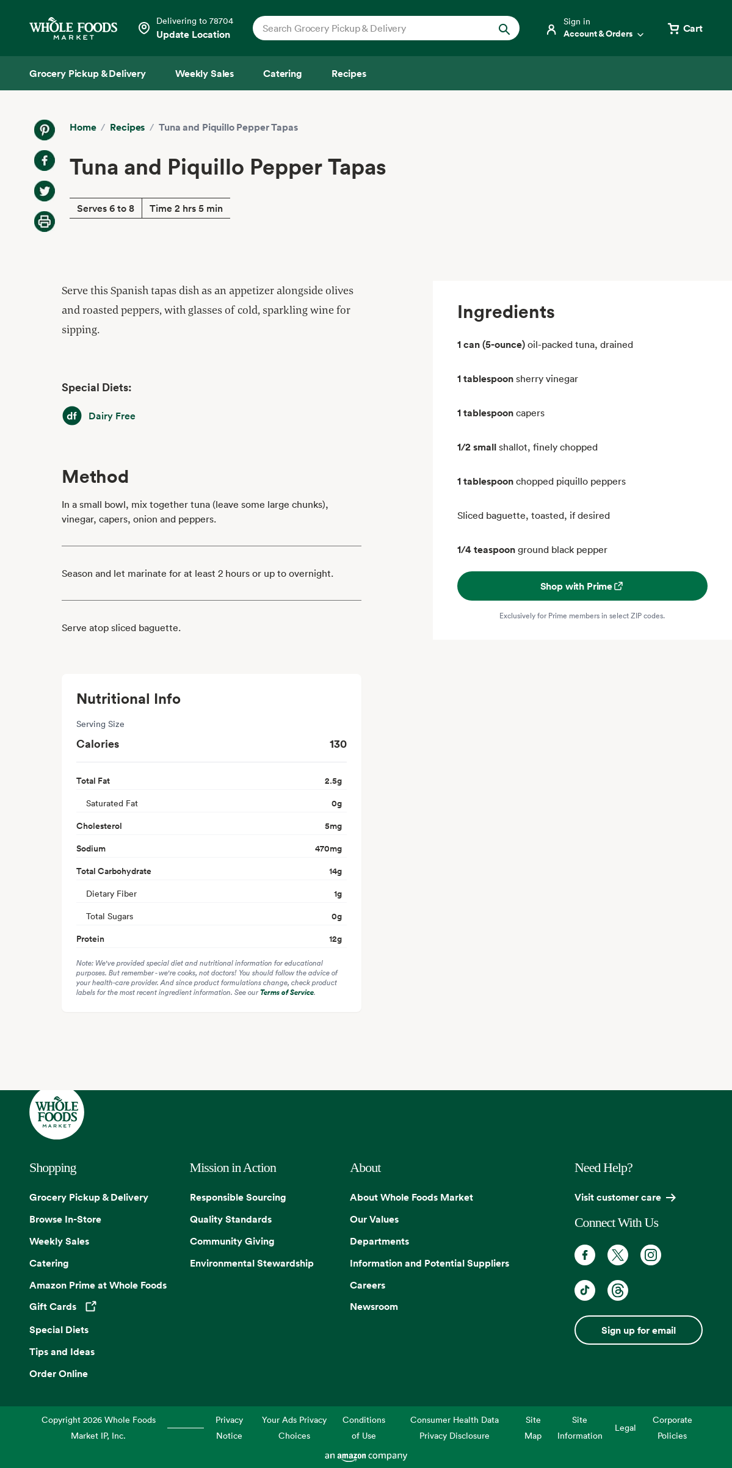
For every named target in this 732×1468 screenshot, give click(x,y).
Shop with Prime (582, 586)
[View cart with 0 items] (684, 28)
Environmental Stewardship (252, 1263)
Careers (367, 1285)
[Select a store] (185, 28)
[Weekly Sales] (204, 73)
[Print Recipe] (44, 221)
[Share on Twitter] (44, 191)
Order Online (58, 1373)
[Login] (595, 28)
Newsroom (374, 1306)
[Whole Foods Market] (73, 28)
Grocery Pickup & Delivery (88, 1197)
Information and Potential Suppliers (429, 1263)
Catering (49, 1263)
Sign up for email (638, 1330)
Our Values (374, 1219)
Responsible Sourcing (238, 1197)
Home (83, 127)
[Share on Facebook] (44, 160)
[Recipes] (349, 73)
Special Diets (59, 1329)
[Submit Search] (504, 28)
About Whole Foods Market (411, 1197)
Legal (625, 1427)
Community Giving (232, 1241)
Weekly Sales (59, 1241)
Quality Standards (231, 1219)
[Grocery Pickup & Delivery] (87, 73)
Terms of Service (287, 992)
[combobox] (374, 28)
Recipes (127, 127)
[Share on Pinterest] (44, 130)
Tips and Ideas (62, 1351)
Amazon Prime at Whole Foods (98, 1285)
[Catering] (282, 73)
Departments (379, 1241)
